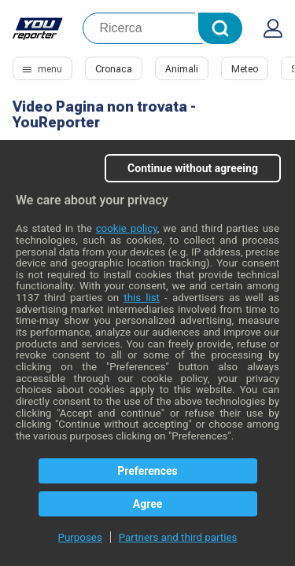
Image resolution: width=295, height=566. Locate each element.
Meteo (244, 69)
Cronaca (113, 69)
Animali (181, 69)
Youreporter (38, 28)
